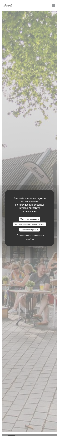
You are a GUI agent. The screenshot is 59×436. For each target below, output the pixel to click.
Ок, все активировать (29, 219)
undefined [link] (30, 239)
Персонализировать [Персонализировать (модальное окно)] (29, 229)
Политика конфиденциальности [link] (30, 235)
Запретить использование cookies (29, 224)
